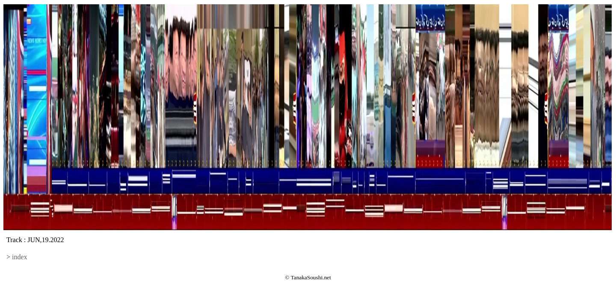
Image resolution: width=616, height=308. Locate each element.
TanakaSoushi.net (311, 277)
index (19, 257)
